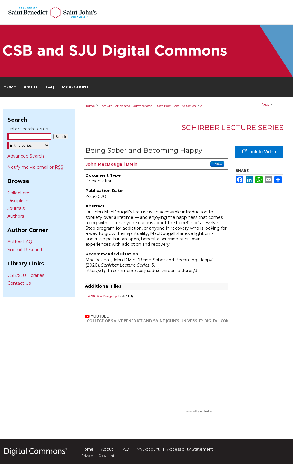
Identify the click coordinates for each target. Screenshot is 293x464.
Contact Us (19, 283)
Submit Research (25, 249)
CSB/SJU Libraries (25, 275)
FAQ (124, 449)
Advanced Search (25, 156)
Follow (217, 164)
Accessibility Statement (190, 449)
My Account (148, 449)
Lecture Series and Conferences (126, 105)
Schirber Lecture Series (176, 105)
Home (89, 105)
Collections (18, 193)
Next (265, 104)
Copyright (106, 456)
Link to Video (259, 151)
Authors (15, 216)
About (107, 449)
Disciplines (18, 200)
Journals (16, 208)
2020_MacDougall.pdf (104, 296)
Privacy (87, 456)
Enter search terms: (28, 129)
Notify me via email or (35, 167)
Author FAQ (19, 242)
